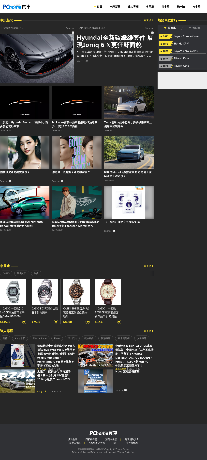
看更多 (148, 20)
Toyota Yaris (181, 66)
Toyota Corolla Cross (186, 36)
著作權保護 (132, 442)
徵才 (115, 442)
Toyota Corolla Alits (186, 51)
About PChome (97, 442)
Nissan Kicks (181, 58)
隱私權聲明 (91, 439)
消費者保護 (111, 439)
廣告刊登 (72, 439)
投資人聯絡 (75, 442)
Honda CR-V (181, 43)
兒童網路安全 (132, 439)
